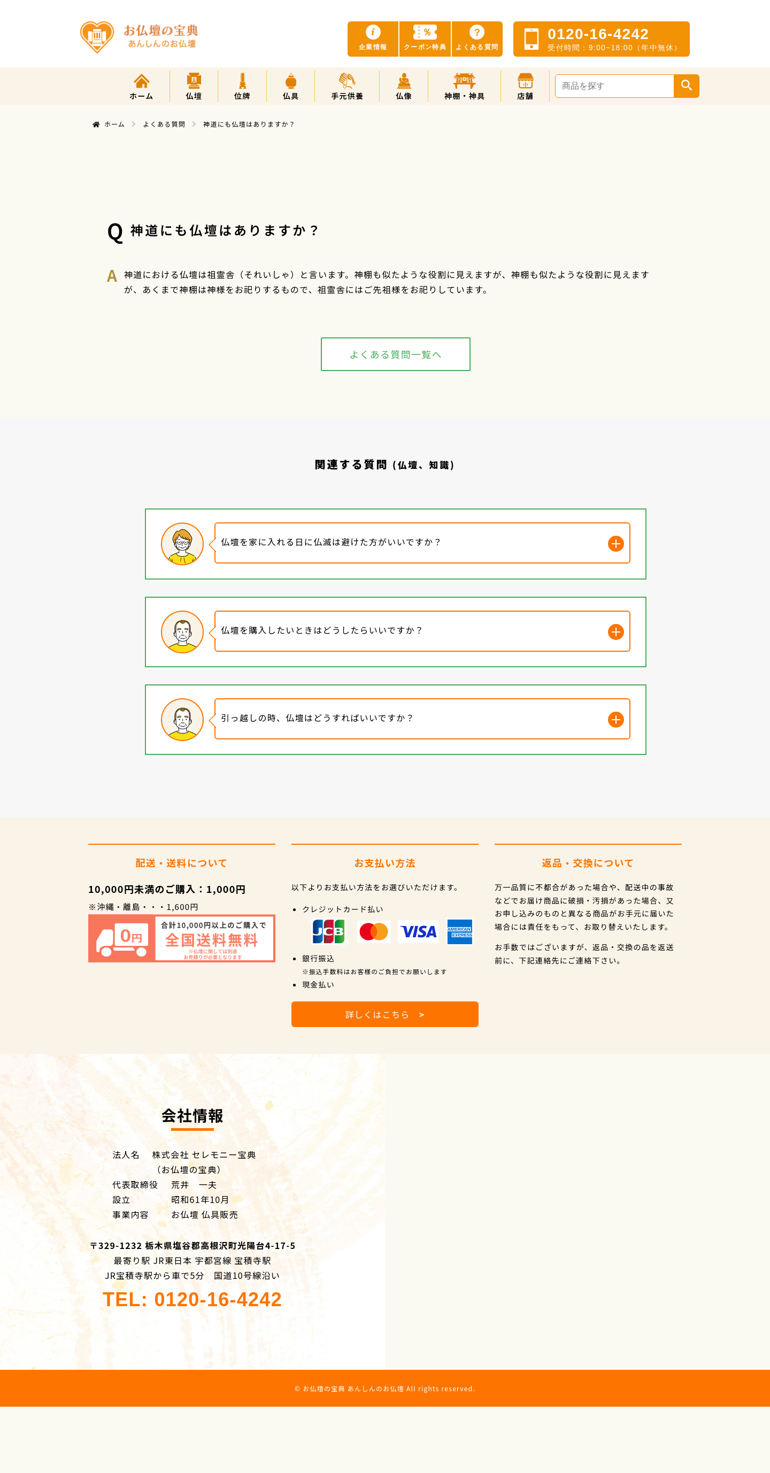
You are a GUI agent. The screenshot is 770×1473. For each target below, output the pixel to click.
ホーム (114, 123)
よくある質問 (164, 123)
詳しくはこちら (385, 1014)
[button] (194, 86)
